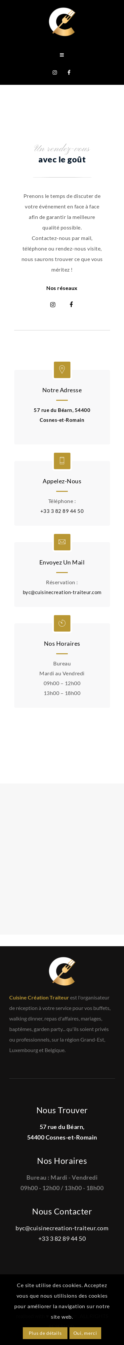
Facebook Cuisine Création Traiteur (69, 72)
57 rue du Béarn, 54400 (62, 410)
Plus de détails (45, 1333)
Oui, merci (85, 1333)
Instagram (53, 305)
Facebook (71, 305)
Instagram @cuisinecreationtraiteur (55, 72)
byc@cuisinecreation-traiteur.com (62, 592)
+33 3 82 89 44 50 (62, 511)
